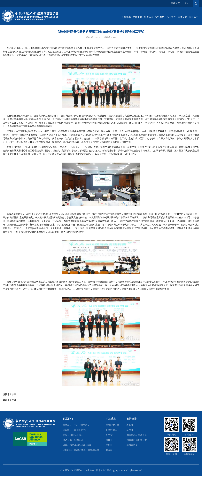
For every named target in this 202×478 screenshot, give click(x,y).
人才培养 (171, 17)
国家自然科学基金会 (137, 435)
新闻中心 (137, 17)
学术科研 (159, 17)
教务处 (109, 450)
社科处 (109, 445)
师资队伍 (148, 17)
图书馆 (109, 435)
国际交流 (182, 17)
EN (186, 3)
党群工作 (193, 17)
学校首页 (175, 3)
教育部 (130, 425)
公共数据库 (111, 430)
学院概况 (126, 17)
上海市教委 (132, 445)
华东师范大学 (112, 425)
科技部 (130, 430)
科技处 (109, 440)
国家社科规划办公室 (137, 440)
